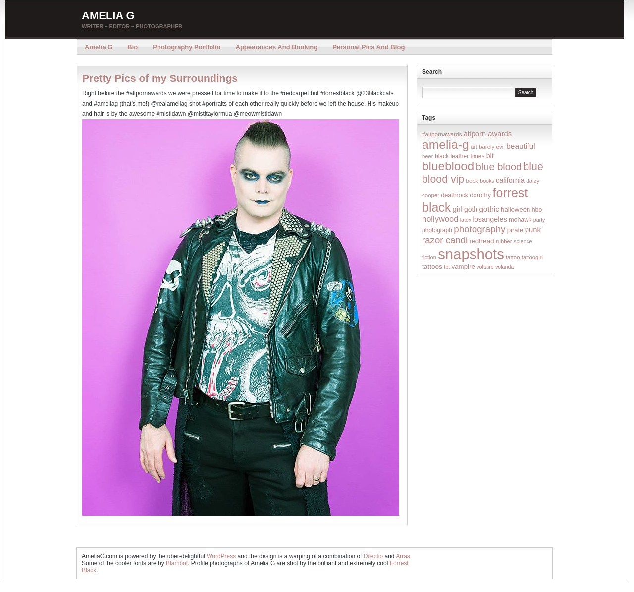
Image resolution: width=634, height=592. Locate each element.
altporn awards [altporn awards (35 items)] (488, 134)
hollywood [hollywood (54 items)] (440, 219)
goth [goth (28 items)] (470, 209)
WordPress (221, 556)
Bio (132, 47)
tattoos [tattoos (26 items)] (432, 266)
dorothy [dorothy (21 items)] (480, 195)
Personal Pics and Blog (368, 47)
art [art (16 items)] (474, 146)
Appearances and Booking (277, 47)
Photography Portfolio (186, 47)
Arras (403, 556)
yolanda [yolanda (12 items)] (504, 266)
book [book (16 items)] (472, 180)
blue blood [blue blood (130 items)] (499, 166)
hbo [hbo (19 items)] (537, 209)
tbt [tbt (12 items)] (447, 266)
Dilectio (373, 556)
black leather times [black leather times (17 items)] (459, 156)
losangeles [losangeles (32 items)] (490, 219)
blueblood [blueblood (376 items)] (448, 166)
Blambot (177, 563)
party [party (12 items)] (539, 220)
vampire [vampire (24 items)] (463, 266)
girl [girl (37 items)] (458, 209)
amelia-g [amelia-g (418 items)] (445, 144)
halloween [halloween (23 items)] (515, 209)
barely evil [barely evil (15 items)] (492, 147)
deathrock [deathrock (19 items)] (455, 195)
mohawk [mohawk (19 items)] (520, 219)
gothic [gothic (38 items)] (489, 209)
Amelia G (108, 15)
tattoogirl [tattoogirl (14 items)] (532, 257)
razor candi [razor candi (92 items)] (445, 240)
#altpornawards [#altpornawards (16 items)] (442, 134)
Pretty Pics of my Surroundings (160, 78)
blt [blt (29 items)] (490, 156)
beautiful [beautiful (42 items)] (520, 146)
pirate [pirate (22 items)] (515, 230)
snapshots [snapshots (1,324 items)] (471, 254)
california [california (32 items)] (510, 180)
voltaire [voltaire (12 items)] (484, 266)
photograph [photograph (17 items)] (437, 230)
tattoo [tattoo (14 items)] (513, 257)
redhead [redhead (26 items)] (482, 241)
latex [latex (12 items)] (466, 220)
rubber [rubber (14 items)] (504, 241)
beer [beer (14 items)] (427, 156)
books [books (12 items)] (487, 181)
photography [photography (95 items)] (479, 229)
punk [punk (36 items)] (533, 229)
